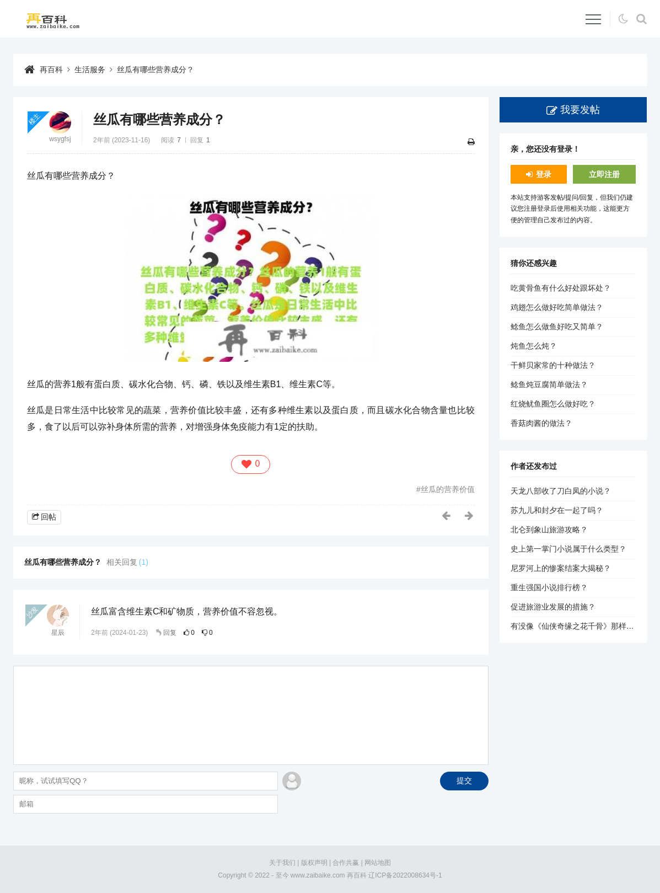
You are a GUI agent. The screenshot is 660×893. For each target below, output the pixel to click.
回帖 (48, 516)
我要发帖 (580, 109)
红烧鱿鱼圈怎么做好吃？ (553, 403)
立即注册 (604, 174)
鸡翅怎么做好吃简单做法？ (557, 307)
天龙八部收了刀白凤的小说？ (561, 490)
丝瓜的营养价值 (448, 489)
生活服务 (89, 69)
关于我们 (282, 863)
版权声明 (314, 863)
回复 (169, 633)
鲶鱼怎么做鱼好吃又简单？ (557, 326)
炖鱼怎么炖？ (534, 345)
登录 (543, 174)
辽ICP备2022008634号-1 (405, 875)
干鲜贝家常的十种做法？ (553, 365)
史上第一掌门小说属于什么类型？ (568, 548)
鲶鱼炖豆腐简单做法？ (549, 384)
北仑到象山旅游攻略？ (549, 529)
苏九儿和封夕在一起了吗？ (557, 510)
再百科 (51, 69)
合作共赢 (345, 863)
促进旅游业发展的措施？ (553, 606)
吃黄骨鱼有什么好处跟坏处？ (561, 288)
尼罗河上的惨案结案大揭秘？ (561, 568)
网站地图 (377, 863)
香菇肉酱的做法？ (541, 423)
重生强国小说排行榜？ (549, 587)
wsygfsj (60, 139)
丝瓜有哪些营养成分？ (155, 69)
